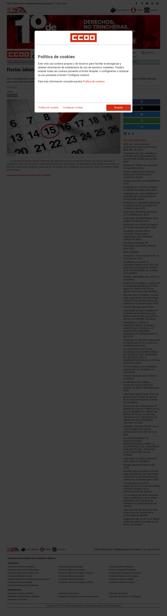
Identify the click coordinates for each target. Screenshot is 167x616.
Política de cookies (94, 81)
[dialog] (83, 71)
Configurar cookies (73, 107)
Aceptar (118, 107)
